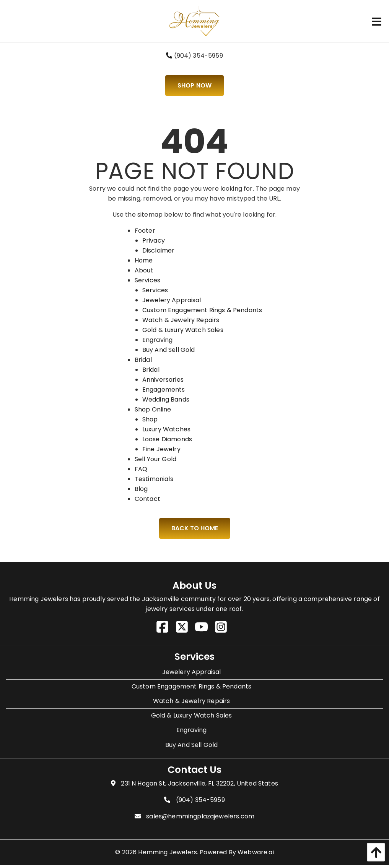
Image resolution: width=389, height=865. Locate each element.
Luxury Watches (166, 429)
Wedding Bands (165, 399)
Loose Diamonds (167, 439)
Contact (147, 498)
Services (147, 280)
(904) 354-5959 (194, 55)
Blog (141, 488)
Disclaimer (158, 250)
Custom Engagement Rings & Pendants (202, 310)
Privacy (153, 240)
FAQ (141, 469)
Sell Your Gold (155, 459)
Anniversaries (163, 379)
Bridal (143, 359)
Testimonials (154, 479)
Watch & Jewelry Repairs (181, 320)
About (144, 270)
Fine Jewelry (161, 449)
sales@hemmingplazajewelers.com (200, 816)
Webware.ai (256, 852)
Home (144, 260)
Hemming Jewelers (167, 852)
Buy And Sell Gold (168, 349)
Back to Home (194, 528)
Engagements (163, 389)
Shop (150, 419)
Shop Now (194, 85)
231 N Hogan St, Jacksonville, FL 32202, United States (199, 783)
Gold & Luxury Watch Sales (182, 330)
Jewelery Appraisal (171, 300)
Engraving (157, 339)
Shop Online (153, 409)
